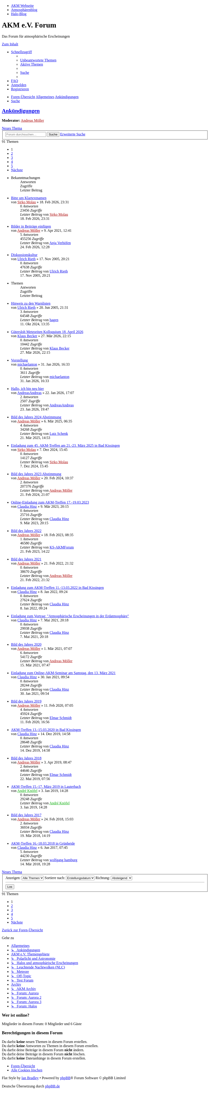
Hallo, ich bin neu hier (27, 389)
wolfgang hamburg (63, 860)
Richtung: (113, 878)
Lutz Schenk (58, 434)
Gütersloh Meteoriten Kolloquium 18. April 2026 (47, 332)
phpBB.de (52, 1086)
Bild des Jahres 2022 (26, 531)
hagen (53, 320)
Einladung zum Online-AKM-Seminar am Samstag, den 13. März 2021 (63, 673)
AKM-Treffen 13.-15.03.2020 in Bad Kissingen (46, 730)
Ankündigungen (21, 111)
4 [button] (12, 162)
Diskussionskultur (24, 255)
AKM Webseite (22, 6)
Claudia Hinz (27, 506)
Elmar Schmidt (60, 718)
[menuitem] (38, 60)
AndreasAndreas (29, 393)
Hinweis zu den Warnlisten (30, 303)
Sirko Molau (26, 202)
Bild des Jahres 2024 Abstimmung (36, 417)
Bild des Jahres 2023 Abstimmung (36, 474)
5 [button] (12, 166)
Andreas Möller (32, 120)
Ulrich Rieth (26, 259)
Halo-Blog (19, 14)
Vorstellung (19, 360)
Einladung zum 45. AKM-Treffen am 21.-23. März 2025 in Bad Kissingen (65, 445)
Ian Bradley (30, 1078)
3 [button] (12, 158)
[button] (17, 170)
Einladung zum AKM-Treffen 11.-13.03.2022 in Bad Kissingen (57, 588)
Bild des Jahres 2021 (26, 559)
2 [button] (12, 153)
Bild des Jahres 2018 (26, 758)
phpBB (65, 1078)
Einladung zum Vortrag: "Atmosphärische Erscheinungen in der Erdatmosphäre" (70, 616)
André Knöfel (27, 791)
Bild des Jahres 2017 (26, 815)
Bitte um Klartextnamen (28, 198)
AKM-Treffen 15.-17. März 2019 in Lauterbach (46, 787)
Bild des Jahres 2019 (26, 701)
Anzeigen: (24, 878)
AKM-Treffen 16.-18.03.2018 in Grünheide (43, 843)
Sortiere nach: (70, 878)
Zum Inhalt (10, 44)
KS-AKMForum (61, 547)
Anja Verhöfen (60, 243)
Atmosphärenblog (24, 10)
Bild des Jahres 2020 (26, 644)
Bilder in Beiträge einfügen (31, 226)
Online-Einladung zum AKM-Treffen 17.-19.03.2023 (50, 502)
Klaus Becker (27, 336)
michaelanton (27, 364)
